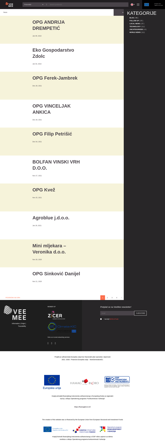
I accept (111, 319)
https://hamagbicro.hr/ (82, 407)
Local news (135, 23)
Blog (132, 18)
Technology (135, 26)
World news (135, 32)
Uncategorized (136, 29)
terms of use (114, 319)
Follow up (134, 21)
